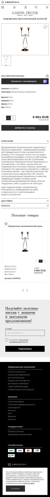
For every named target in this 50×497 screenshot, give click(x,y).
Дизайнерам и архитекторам (20, 434)
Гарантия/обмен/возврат (18, 386)
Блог (10, 413)
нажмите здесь (29, 483)
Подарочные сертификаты (19, 381)
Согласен (15, 488)
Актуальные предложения (19, 375)
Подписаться (25, 348)
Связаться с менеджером (29, 81)
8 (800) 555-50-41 (12, 2)
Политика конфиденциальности (21, 405)
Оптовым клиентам (16, 431)
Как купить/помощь (16, 378)
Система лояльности (16, 372)
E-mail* (8, 328)
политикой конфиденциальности (18, 341)
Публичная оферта (16, 402)
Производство (14, 408)
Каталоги (12, 410)
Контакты (12, 419)
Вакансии (12, 416)
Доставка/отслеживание (18, 384)
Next (27, 290)
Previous (23, 290)
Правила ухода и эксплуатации (21, 389)
